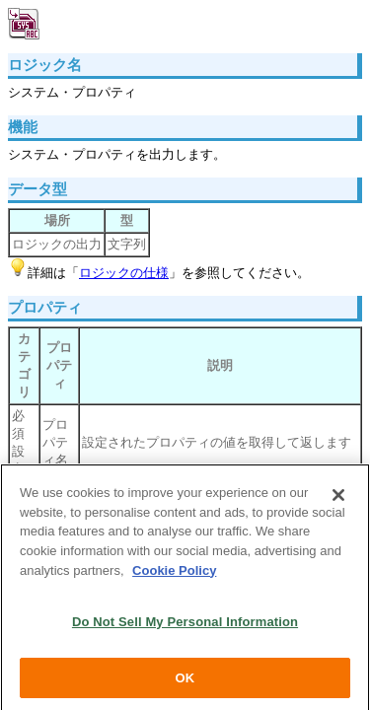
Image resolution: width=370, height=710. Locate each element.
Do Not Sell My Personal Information (185, 624)
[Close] (338, 498)
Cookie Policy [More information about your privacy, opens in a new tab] (174, 572)
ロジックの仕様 (124, 272)
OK (185, 681)
